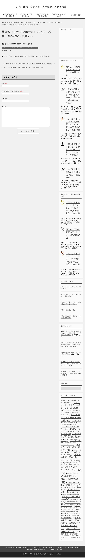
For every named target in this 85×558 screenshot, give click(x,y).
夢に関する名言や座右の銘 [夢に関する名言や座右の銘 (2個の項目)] (70, 462)
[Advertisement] (73, 44)
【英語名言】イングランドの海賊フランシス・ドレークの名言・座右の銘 (73, 150)
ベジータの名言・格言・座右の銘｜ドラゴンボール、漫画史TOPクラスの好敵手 (28, 64)
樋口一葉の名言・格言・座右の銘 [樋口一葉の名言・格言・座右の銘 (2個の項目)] (73, 503)
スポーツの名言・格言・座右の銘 (42, 15)
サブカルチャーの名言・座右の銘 (26, 15)
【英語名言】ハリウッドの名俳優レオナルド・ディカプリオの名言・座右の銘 (73, 124)
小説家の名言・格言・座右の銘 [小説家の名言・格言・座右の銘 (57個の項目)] (70, 479)
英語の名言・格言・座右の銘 (59, 15)
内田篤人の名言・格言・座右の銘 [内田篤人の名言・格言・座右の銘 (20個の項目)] (70, 447)
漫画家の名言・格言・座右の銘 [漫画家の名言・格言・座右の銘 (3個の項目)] (70, 512)
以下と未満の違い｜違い (68, 310)
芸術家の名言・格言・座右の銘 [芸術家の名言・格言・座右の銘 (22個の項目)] (71, 521)
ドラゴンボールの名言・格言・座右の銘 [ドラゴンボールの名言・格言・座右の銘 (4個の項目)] (71, 438)
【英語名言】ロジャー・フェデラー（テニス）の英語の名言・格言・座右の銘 (73, 259)
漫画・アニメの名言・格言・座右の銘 (29, 48)
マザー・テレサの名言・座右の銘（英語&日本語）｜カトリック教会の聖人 (71, 344)
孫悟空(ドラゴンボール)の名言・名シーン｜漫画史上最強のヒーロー (71, 364)
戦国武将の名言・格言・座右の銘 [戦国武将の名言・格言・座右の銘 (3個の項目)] (70, 495)
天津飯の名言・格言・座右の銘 (40, 57)
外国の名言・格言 (75, 15)
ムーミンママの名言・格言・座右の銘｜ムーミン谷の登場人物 (23, 68)
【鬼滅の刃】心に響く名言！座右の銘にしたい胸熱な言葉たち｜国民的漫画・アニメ (71, 333)
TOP (19, 22)
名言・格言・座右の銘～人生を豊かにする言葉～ (42, 7)
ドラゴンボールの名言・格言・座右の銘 (17, 57)
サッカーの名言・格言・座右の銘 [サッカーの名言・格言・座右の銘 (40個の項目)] (71, 418)
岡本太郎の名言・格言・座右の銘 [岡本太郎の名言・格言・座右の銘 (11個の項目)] (71, 487)
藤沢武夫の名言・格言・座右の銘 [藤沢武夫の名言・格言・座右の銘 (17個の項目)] (70, 526)
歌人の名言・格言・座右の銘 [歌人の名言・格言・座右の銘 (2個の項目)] (68, 505)
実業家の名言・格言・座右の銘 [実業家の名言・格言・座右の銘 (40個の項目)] (71, 470)
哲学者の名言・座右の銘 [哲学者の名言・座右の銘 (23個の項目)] (71, 457)
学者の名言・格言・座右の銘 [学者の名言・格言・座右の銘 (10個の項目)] (71, 465)
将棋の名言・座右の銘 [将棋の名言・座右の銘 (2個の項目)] (72, 473)
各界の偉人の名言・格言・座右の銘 (10, 15)
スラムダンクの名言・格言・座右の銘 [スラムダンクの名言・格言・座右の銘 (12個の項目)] (71, 432)
